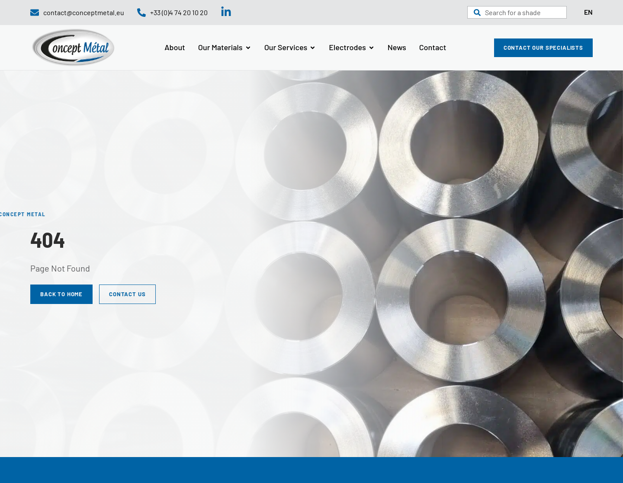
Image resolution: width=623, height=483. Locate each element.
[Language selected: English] (588, 12)
